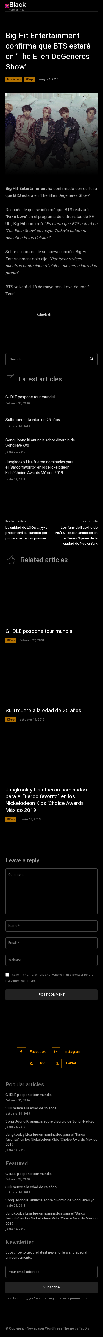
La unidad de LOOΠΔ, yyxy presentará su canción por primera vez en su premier (26, 533)
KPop (29, 79)
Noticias (13, 79)
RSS (43, 1063)
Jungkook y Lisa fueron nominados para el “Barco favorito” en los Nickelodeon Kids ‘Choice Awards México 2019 (39, 467)
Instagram (72, 1051)
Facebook (38, 1051)
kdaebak (44, 314)
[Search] (92, 359)
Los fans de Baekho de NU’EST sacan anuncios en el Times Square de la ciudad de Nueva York (76, 535)
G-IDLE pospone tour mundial (30, 397)
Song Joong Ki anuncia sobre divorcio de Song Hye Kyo (40, 443)
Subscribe (51, 1287)
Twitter (71, 1063)
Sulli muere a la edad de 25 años (32, 420)
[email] (51, 1272)
